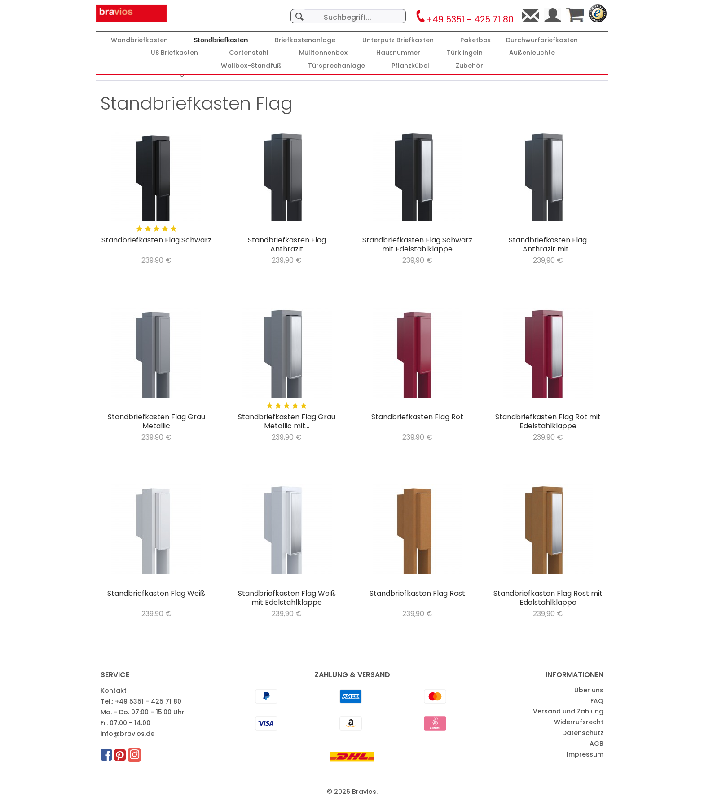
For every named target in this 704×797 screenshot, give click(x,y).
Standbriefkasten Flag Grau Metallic (156, 422)
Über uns (588, 690)
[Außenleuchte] (532, 52)
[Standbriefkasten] (221, 40)
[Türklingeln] (465, 52)
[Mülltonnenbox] (323, 52)
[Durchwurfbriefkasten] (542, 40)
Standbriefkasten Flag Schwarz (156, 240)
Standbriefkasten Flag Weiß (156, 594)
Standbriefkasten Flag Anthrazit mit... (548, 245)
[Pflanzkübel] (410, 65)
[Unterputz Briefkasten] (398, 40)
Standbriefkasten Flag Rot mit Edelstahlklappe (548, 422)
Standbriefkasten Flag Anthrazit (287, 245)
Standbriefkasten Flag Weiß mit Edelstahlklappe (287, 598)
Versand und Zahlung (568, 711)
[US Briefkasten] (174, 52)
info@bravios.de (127, 733)
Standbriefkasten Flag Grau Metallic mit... (286, 422)
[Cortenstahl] (248, 52)
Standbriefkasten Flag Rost (417, 594)
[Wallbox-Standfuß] (251, 65)
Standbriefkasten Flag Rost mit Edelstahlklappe (548, 598)
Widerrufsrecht (578, 722)
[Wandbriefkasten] (139, 40)
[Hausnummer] (398, 52)
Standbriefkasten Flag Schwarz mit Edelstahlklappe (417, 245)
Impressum (585, 754)
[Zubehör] (469, 65)
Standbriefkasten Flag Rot (417, 417)
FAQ (596, 700)
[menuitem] (348, 11)
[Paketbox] (475, 40)
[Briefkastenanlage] (305, 40)
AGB (596, 743)
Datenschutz (582, 732)
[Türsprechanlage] (336, 65)
